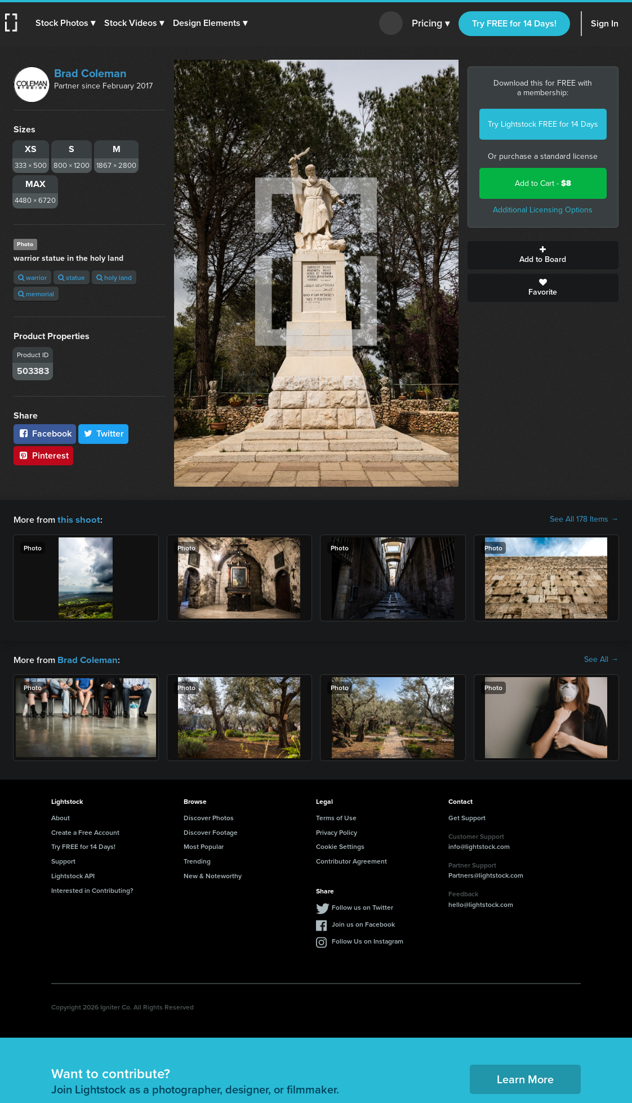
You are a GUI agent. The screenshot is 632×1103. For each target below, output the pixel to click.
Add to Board (543, 255)
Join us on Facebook (363, 923)
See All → (601, 659)
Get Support (467, 816)
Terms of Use (336, 816)
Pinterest (43, 455)
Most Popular (204, 845)
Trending (197, 860)
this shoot (77, 519)
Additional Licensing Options (543, 210)
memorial (36, 294)
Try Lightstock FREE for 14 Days (543, 124)
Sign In (604, 23)
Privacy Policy (336, 831)
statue (71, 277)
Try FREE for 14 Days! (514, 23)
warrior (32, 277)
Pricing (430, 23)
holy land (114, 277)
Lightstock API (73, 874)
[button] (66, 23)
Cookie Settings (340, 845)
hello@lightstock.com (480, 903)
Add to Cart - (543, 183)
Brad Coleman (90, 73)
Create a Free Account (85, 831)
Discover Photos (209, 816)
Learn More (525, 1078)
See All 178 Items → (584, 519)
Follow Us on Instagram (367, 940)
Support (63, 860)
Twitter (103, 433)
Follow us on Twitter (362, 906)
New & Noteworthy (213, 874)
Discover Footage (211, 831)
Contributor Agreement (351, 860)
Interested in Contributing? (92, 889)
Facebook (45, 433)
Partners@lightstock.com (485, 874)
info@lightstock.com (479, 845)
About (60, 816)
